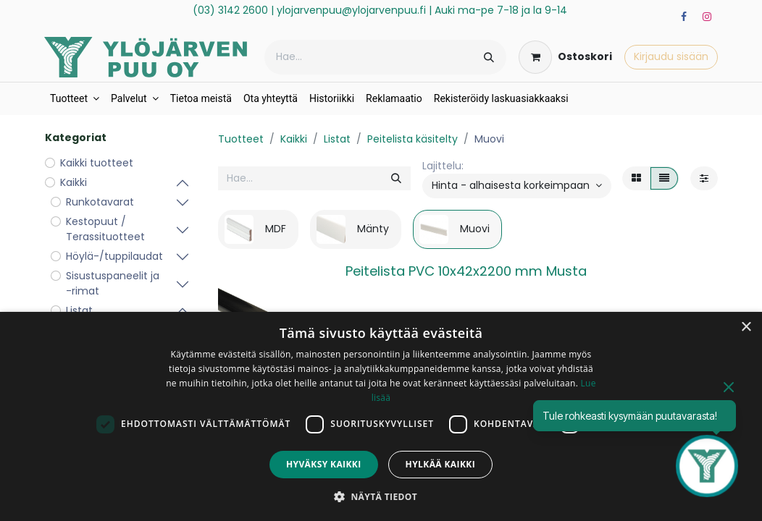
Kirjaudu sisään (671, 56)
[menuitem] (74, 98)
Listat (337, 139)
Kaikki (293, 139)
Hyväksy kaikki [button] (323, 464)
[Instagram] (707, 17)
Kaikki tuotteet (96, 163)
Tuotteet (241, 139)
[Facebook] (684, 17)
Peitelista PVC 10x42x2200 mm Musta (466, 271)
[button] (516, 186)
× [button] (745, 327)
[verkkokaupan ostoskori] (565, 57)
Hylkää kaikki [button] (440, 464)
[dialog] (381, 416)
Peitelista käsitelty (412, 139)
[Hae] (489, 57)
